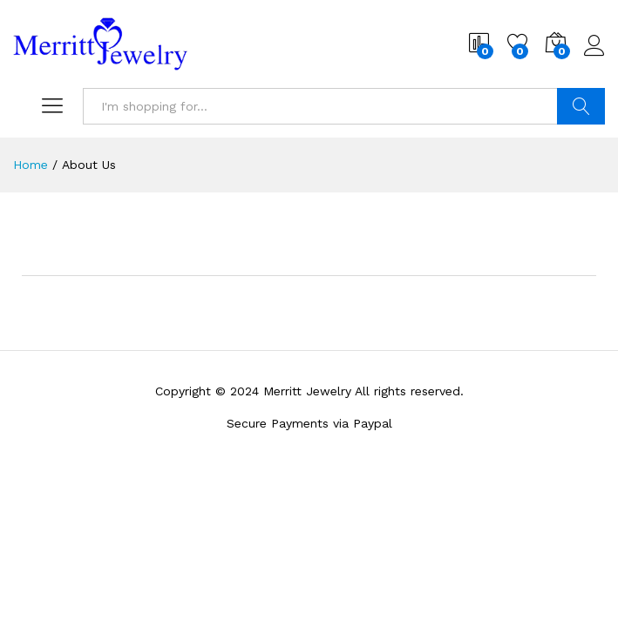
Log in (594, 46)
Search (581, 106)
